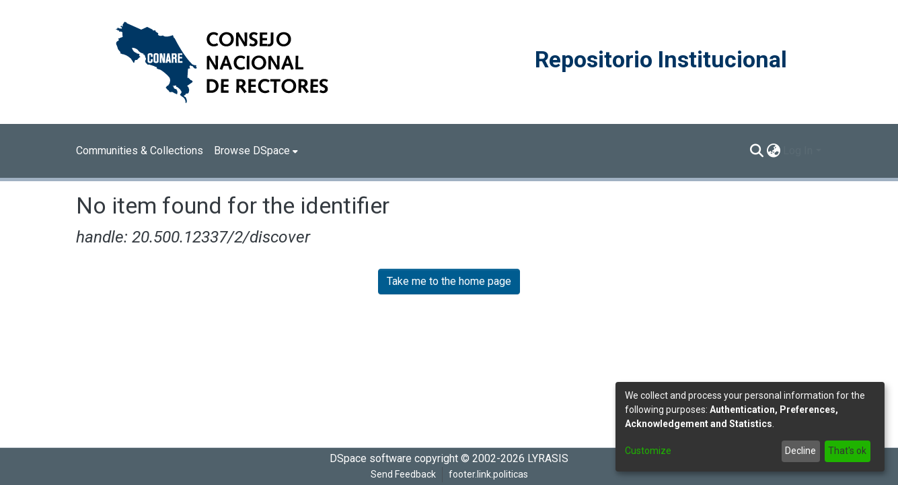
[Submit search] (756, 151)
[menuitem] (256, 150)
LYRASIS (547, 458)
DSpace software (371, 458)
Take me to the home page (449, 281)
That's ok (847, 450)
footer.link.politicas (488, 474)
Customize (648, 450)
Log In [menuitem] (798, 150)
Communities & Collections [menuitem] (139, 150)
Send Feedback (403, 474)
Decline (800, 450)
